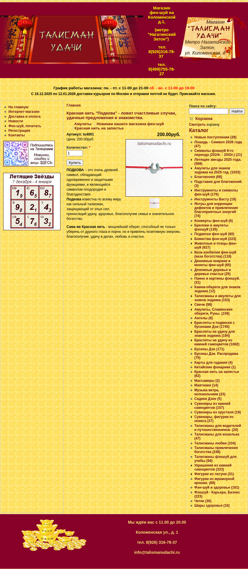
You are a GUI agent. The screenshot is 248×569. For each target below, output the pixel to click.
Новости (15, 121)
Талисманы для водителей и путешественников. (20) (217, 428)
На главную (18, 107)
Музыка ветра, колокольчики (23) (209, 392)
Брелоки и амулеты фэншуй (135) (211, 227)
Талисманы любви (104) (215, 443)
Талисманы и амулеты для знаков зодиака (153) (217, 298)
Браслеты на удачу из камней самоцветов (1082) (216, 342)
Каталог (198, 130)
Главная (74, 105)
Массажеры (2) (207, 381)
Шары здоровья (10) (212, 506)
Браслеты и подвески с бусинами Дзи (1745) (214, 325)
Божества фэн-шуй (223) (215, 239)
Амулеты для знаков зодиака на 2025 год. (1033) (217, 170)
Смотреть (197, 125)
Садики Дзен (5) (208, 399)
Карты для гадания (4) (213, 363)
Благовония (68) (208, 177)
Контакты (16, 135)
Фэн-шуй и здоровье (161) (216, 487)
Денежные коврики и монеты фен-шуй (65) (212, 263)
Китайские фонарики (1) (215, 367)
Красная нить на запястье (99, 128)
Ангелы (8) (203, 318)
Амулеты (82, 124)
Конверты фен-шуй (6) (213, 221)
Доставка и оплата (24, 117)
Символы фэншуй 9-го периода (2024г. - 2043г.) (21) (218, 153)
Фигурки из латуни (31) (214, 474)
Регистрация (19, 131)
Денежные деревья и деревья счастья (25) (212, 272)
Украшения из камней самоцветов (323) (213, 467)
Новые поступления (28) (215, 137)
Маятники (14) (206, 385)
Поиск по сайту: (202, 106)
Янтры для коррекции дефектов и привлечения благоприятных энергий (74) (216, 210)
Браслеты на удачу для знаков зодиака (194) (214, 334)
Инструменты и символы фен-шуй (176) (216, 192)
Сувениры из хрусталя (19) (217, 412)
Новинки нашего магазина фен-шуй (130, 124)
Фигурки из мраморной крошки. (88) (214, 481)
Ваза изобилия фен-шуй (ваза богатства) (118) (215, 254)
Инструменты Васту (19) (215, 199)
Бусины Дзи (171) (209, 349)
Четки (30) (203, 501)
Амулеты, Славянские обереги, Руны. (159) (213, 311)
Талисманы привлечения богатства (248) (216, 450)
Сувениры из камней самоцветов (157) (212, 406)
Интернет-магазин (24, 112)
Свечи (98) (203, 305)
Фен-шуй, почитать (24, 126)
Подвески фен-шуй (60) (214, 234)
